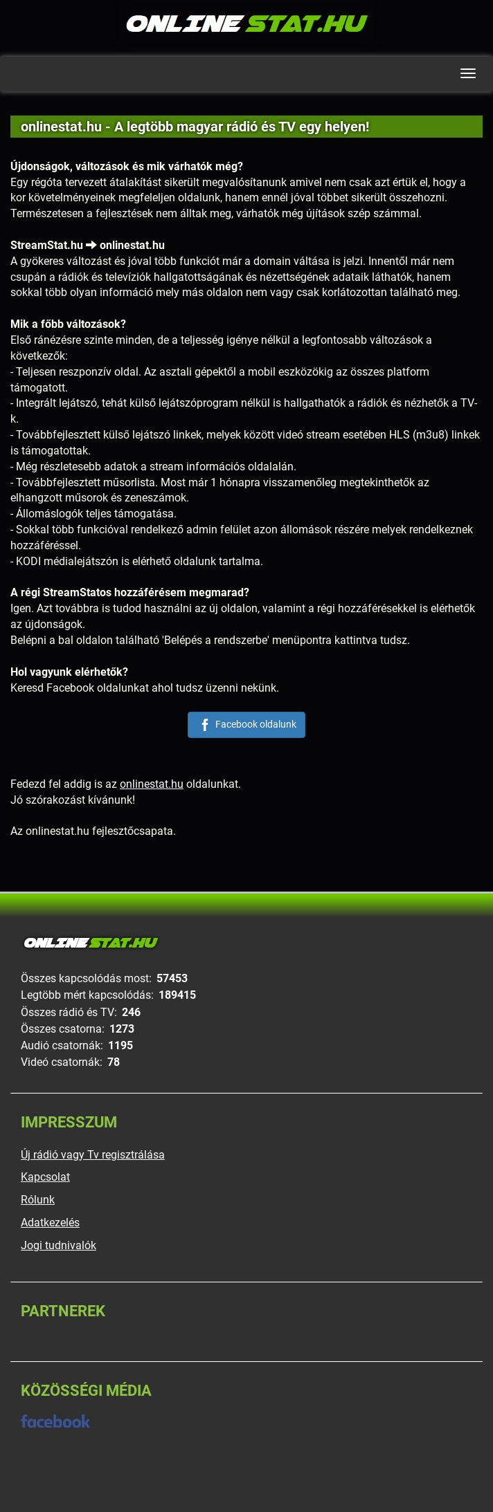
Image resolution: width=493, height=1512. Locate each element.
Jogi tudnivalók (58, 1245)
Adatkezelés (50, 1222)
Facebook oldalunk (246, 725)
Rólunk (38, 1199)
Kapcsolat (45, 1176)
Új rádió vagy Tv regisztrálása (93, 1154)
